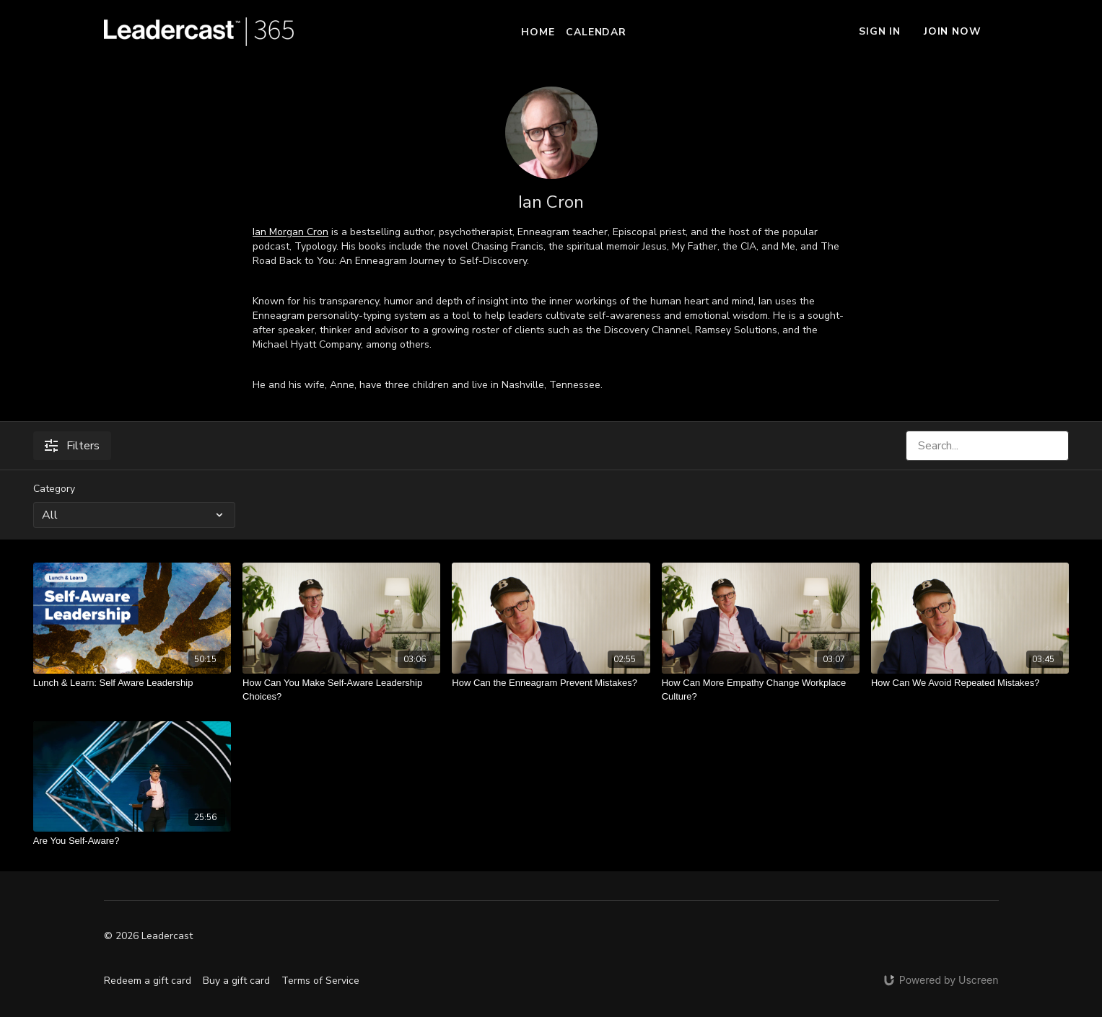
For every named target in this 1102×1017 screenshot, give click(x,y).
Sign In (880, 31)
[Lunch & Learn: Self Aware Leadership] (132, 683)
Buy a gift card (236, 980)
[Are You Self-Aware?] (132, 841)
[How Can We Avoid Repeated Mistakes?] (970, 683)
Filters (72, 446)
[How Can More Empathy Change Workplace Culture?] (761, 690)
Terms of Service (320, 980)
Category (54, 489)
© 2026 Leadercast (148, 936)
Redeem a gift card (147, 980)
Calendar (596, 32)
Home (537, 32)
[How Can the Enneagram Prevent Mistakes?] (551, 683)
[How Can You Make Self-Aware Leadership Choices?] (341, 690)
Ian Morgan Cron (290, 232)
